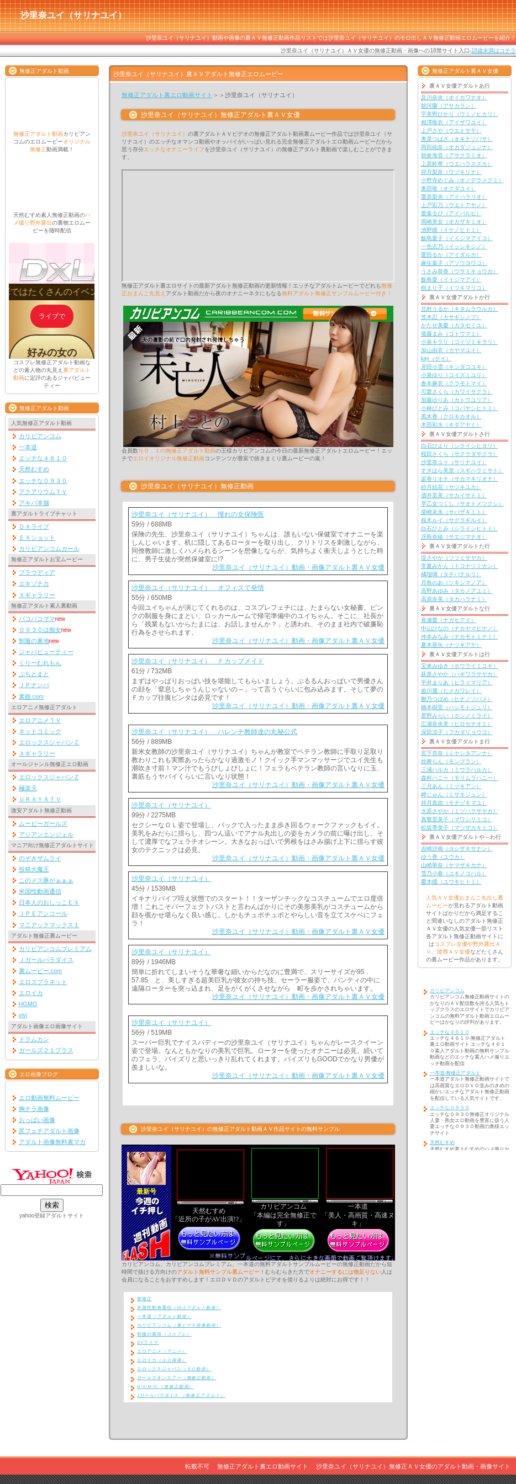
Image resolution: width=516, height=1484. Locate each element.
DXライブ (148, 1342)
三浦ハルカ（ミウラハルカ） (457, 770)
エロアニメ (162, 1351)
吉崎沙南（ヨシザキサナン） (457, 848)
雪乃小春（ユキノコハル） (454, 873)
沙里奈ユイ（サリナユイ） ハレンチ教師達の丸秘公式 (214, 732)
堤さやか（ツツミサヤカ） (454, 558)
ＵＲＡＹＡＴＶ (40, 799)
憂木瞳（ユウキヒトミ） (451, 882)
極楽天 (28, 788)
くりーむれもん (40, 662)
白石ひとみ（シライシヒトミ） (459, 528)
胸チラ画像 (34, 1108)
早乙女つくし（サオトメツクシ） (462, 504)
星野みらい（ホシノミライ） (457, 715)
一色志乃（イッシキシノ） (454, 246)
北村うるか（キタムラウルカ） (459, 309)
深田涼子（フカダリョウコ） (457, 732)
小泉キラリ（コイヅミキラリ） (459, 342)
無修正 (144, 1298)
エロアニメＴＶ (40, 720)
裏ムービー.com (40, 970)
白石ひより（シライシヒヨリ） (459, 446)
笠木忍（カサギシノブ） (451, 317)
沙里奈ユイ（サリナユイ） (171, 805)
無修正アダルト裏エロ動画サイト (167, 95)
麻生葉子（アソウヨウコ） (454, 263)
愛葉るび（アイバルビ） (451, 213)
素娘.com (31, 696)
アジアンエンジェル (46, 834)
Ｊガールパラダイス (46, 959)
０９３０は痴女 (40, 629)
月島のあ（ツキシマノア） (454, 582)
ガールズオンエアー (176, 1377)
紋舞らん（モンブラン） (451, 761)
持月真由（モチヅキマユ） (454, 803)
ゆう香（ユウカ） (443, 857)
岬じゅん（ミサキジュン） (454, 794)
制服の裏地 (34, 640)
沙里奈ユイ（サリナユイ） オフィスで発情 (197, 588)
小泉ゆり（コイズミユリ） (454, 375)
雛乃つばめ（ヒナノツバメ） (457, 699)
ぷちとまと (34, 674)
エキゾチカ (34, 583)
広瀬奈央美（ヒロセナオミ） (457, 724)
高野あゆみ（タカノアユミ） (457, 591)
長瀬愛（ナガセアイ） (448, 620)
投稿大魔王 (34, 869)
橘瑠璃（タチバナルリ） (451, 574)
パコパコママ (37, 618)
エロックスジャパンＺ (49, 742)
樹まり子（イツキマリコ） (454, 288)
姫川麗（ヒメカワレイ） (451, 691)
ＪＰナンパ (34, 685)
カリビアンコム (40, 436)
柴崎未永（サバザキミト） (454, 512)
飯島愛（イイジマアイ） (451, 279)
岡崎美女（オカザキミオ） (454, 222)
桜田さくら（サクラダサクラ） (459, 454)
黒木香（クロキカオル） (451, 416)
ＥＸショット (37, 537)
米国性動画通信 (40, 891)
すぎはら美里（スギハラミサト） (462, 470)
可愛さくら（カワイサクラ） (457, 392)
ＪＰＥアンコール (43, 913)
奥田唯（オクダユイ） (448, 188)
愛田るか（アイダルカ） (451, 255)
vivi (23, 1015)
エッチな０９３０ (43, 480)
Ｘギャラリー (37, 595)
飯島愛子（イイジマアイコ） (457, 238)
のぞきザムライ (40, 858)
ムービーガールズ (43, 823)
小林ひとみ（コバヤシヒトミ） (459, 408)
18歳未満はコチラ (493, 50)
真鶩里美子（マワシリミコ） (457, 819)
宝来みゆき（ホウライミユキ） (459, 666)
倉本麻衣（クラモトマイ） (454, 383)
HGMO (28, 1004)
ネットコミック (40, 731)
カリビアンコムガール (49, 548)
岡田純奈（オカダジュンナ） (457, 147)
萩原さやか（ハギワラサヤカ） (459, 674)
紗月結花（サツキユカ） (451, 487)
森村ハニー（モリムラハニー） (459, 778)
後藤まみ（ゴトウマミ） (451, 334)
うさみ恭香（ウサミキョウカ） (459, 271)
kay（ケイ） (436, 358)
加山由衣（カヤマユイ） (451, 350)
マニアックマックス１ (49, 925)
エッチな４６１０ (43, 458)
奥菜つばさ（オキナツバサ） (457, 139)
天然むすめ (34, 469)
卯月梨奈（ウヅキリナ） (451, 172)
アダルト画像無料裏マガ (52, 1142)
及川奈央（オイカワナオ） (454, 97)
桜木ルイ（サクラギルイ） (454, 520)
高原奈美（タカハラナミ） (454, 599)
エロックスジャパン (174, 1368)
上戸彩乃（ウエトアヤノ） (454, 205)
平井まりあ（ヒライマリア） (457, 682)
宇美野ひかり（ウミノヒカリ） (459, 114)
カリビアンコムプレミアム (55, 948)
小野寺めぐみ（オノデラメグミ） (462, 180)
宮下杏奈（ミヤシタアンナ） (457, 753)
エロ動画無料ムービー (49, 1097)
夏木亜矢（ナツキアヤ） (451, 645)
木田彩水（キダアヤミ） (451, 425)
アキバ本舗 (34, 502)
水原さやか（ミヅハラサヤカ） (459, 811)
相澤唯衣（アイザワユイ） (454, 122)
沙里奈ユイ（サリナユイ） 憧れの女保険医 (197, 514)
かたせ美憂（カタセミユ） (454, 325)
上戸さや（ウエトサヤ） (451, 130)
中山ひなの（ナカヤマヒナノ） (459, 628)
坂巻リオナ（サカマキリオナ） (459, 479)
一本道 (28, 447)
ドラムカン (34, 1039)
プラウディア (37, 572)
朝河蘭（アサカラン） (448, 106)
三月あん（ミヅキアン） (451, 786)
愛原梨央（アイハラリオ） (454, 197)
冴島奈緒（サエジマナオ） (454, 537)
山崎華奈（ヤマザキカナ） (454, 865)
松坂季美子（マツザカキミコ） (459, 828)
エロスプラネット (43, 981)
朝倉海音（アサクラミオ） (454, 155)
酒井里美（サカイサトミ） (454, 495)
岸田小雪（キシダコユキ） (454, 367)
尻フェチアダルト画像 (49, 1130)
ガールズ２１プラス (46, 1050)
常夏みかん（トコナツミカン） (459, 566)
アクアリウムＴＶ (43, 491)
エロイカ (31, 993)
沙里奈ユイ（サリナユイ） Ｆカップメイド (197, 661)
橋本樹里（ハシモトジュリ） (457, 707)
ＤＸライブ (34, 526)
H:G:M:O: (165, 1386)
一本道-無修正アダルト (455, 1073)
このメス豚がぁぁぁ (46, 880)
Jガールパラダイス (181, 1395)
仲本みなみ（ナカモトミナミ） (459, 637)
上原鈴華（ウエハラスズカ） (457, 164)
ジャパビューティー (46, 651)
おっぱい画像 (37, 1119)
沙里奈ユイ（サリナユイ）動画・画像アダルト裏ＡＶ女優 (298, 567)
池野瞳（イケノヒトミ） (451, 230)
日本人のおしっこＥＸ (49, 902)
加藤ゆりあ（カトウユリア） (457, 400)
